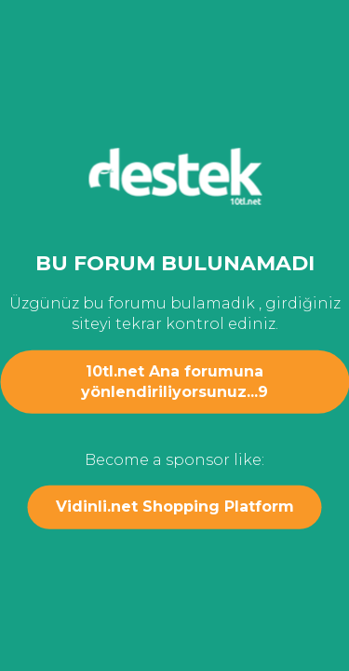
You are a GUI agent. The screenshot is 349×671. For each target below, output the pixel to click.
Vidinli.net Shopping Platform (175, 506)
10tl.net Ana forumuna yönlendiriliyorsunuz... (174, 381)
